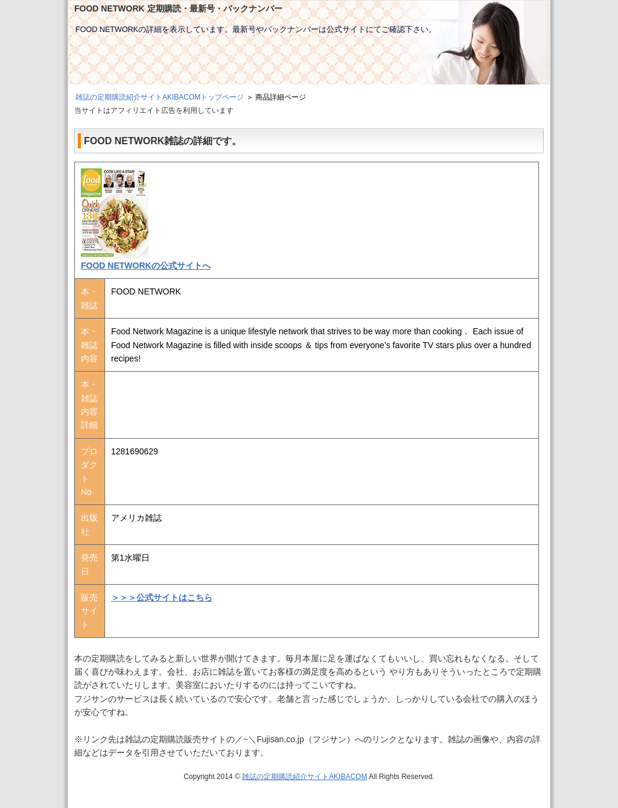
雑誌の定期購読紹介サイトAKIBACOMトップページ (159, 97)
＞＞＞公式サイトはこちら (161, 597)
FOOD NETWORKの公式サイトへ (146, 265)
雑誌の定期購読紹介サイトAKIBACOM (304, 776)
